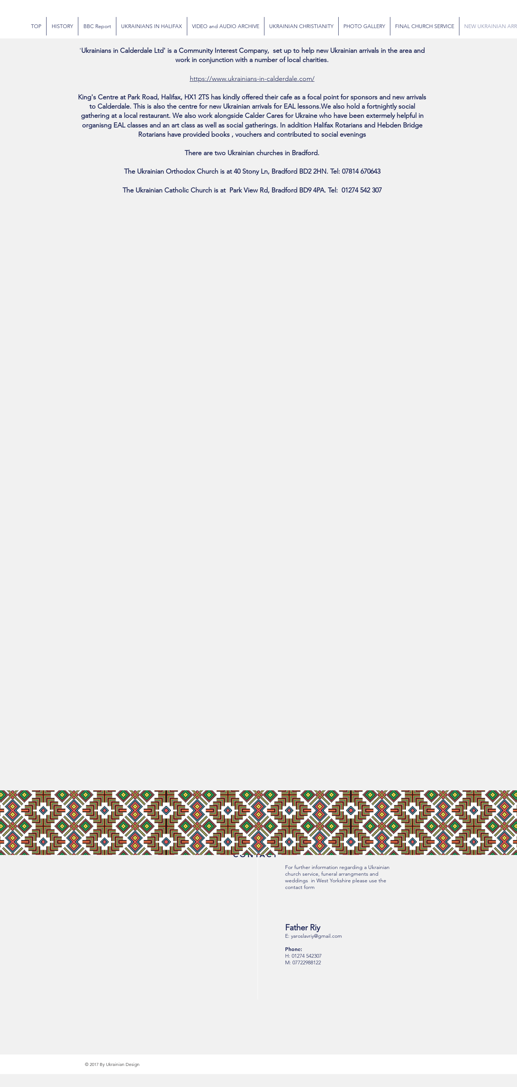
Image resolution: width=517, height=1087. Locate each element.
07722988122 (306, 962)
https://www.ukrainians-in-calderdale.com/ (252, 79)
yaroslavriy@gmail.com (316, 936)
